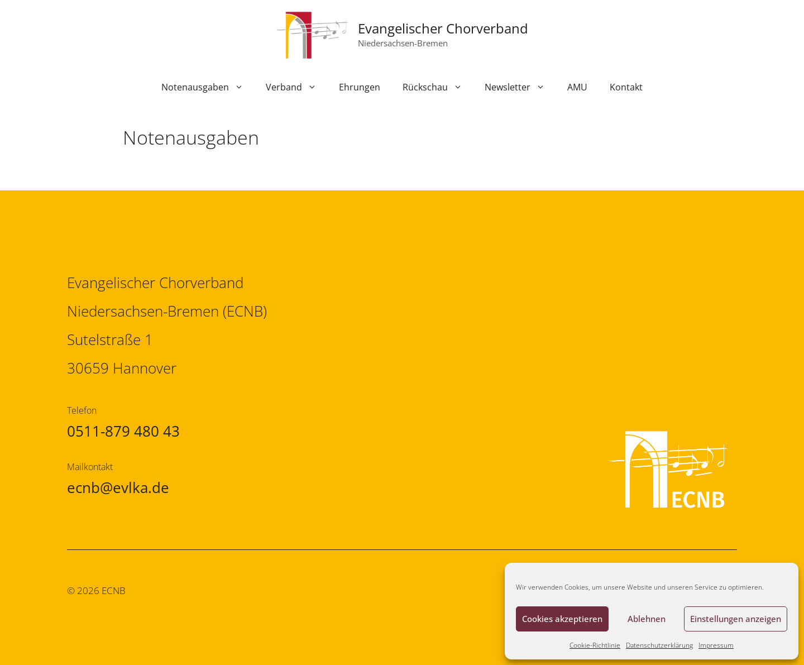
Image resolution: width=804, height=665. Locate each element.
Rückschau (438, 87)
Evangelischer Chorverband (443, 28)
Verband (297, 87)
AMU (577, 87)
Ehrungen (359, 87)
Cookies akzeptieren (562, 618)
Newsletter (520, 87)
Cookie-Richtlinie (595, 645)
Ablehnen (647, 618)
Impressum (716, 645)
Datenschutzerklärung (659, 645)
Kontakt (626, 87)
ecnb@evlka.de (118, 487)
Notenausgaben (208, 87)
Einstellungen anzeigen (735, 618)
